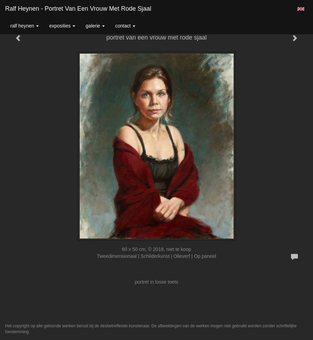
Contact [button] (125, 26)
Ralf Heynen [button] (24, 26)
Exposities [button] (62, 26)
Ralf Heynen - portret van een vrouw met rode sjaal (78, 8)
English (301, 9)
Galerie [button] (95, 26)
